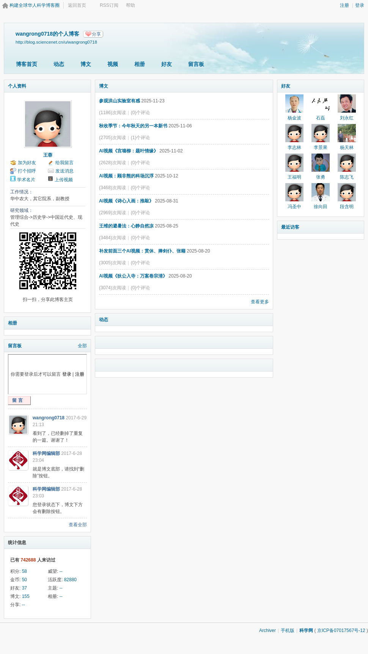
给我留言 (64, 162)
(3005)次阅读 (112, 262)
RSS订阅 (109, 5)
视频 (112, 64)
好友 (166, 64)
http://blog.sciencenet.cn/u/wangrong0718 (56, 41)
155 (26, 596)
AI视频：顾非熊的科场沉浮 (126, 176)
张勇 (320, 177)
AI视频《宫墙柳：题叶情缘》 (128, 151)
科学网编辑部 (46, 453)
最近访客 (290, 227)
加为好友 (27, 162)
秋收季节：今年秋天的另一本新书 (133, 126)
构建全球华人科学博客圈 (34, 5)
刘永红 (347, 118)
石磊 (320, 118)
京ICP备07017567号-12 (341, 630)
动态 (58, 64)
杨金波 (294, 118)
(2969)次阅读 (112, 212)
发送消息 (64, 171)
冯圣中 (294, 206)
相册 (139, 64)
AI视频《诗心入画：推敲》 (126, 201)
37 (24, 588)
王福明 (294, 177)
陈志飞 (347, 177)
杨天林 (347, 147)
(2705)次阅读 (112, 137)
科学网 (306, 630)
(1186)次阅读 (112, 112)
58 (24, 571)
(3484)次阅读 (112, 237)
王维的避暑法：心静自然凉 (126, 226)
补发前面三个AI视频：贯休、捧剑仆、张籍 (142, 251)
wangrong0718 (48, 417)
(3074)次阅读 (112, 287)
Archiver (267, 630)
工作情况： (21, 191)
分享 (96, 34)
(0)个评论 (140, 112)
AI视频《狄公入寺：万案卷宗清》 (133, 276)
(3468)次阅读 (112, 187)
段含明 (347, 206)
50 (24, 579)
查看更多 (260, 301)
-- (61, 571)
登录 (359, 5)
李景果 (320, 147)
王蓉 (47, 155)
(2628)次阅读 (112, 162)
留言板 (196, 64)
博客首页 (26, 64)
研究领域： (21, 210)
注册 (344, 5)
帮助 (130, 5)
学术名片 (26, 179)
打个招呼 (27, 171)
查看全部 (78, 524)
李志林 (294, 147)
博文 (85, 64)
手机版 (287, 630)
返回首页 (77, 5)
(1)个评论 (140, 137)
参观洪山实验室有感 (119, 101)
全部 (82, 345)
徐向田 (320, 206)
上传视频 (64, 179)
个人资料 (17, 86)
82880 (70, 579)
